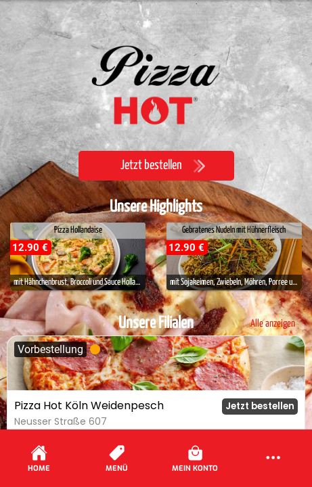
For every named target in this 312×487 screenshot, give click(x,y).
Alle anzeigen (272, 324)
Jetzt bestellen (259, 406)
